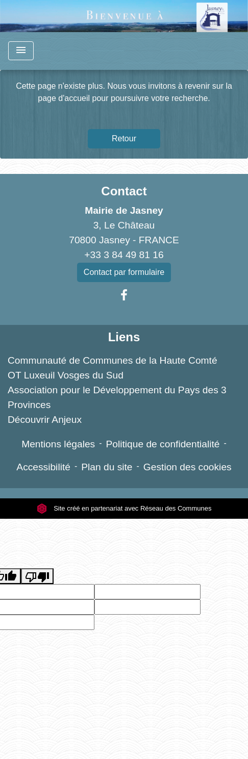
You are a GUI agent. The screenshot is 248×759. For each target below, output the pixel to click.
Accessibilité (43, 467)
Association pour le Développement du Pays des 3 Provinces (117, 397)
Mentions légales (58, 444)
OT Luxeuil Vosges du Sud (65, 375)
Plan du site (106, 467)
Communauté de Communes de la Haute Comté (112, 360)
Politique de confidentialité (163, 444)
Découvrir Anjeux (45, 419)
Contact (123, 191)
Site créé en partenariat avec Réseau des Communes (124, 508)
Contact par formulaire (124, 272)
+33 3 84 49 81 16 (123, 254)
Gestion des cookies (187, 467)
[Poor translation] (37, 576)
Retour (124, 138)
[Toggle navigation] (21, 50)
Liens (124, 337)
